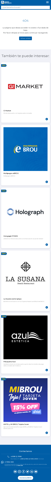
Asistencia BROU (25, 478)
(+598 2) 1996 (16, 456)
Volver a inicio (25, 38)
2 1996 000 (9, 462)
